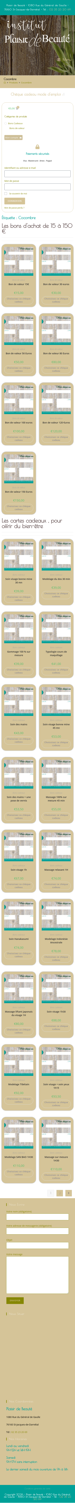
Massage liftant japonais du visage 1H (19, 1017)
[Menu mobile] (64, 59)
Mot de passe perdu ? (14, 212)
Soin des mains (18, 728)
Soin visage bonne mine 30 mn (18, 585)
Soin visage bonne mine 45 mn (56, 730)
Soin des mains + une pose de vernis (19, 803)
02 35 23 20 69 (60, 9)
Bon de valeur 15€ (19, 288)
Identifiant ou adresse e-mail (20, 172)
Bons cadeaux (15, 127)
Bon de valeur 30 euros (56, 288)
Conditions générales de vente (37, 1492)
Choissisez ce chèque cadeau (19, 304)
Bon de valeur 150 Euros (18, 495)
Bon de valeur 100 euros (18, 426)
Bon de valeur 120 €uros (56, 426)
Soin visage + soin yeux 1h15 (56, 1090)
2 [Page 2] (60, 1197)
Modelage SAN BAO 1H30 (19, 1161)
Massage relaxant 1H (56, 873)
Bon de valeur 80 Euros (56, 357)
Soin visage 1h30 (56, 1015)
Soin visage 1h (19, 873)
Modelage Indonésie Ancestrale (56, 944)
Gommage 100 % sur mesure (18, 657)
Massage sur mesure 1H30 (56, 1163)
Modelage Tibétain (18, 1088)
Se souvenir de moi (15, 197)
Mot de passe (11, 185)
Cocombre (26, 82)
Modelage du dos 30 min (56, 583)
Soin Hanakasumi (19, 943)
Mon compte (13, 141)
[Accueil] (5, 82)
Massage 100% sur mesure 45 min (56, 803)
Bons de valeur (17, 132)
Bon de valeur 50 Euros (19, 357)
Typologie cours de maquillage (56, 657)
